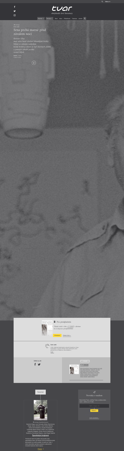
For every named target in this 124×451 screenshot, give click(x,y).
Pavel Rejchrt (91, 372)
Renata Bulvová (87, 374)
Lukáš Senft (83, 371)
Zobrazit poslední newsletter (93, 414)
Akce (60, 18)
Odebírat (94, 410)
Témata (49, 18)
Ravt (56, 18)
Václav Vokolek (83, 376)
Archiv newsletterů (93, 417)
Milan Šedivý (95, 371)
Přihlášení (57, 335)
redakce (82, 374)
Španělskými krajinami (40, 435)
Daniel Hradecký (93, 368)
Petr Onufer (96, 372)
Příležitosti (67, 18)
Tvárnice (74, 18)
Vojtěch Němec (91, 376)
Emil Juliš (100, 368)
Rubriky (41, 18)
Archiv (80, 18)
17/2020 (71, 327)
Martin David (89, 371)
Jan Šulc (98, 369)
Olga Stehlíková (83, 372)
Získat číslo (67, 335)
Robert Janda (95, 374)
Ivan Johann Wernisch (85, 369)
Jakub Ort (93, 369)
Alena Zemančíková (84, 368)
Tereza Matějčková (93, 375)
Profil (52, 352)
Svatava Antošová (84, 375)
